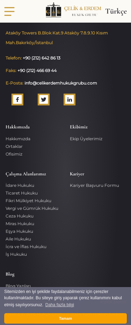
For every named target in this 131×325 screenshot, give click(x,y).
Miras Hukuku (20, 223)
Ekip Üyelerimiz (86, 138)
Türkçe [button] (116, 11)
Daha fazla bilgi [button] (59, 304)
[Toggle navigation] (9, 11)
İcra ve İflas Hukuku (26, 246)
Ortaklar (14, 146)
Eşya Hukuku (19, 231)
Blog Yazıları (18, 285)
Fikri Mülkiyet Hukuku (28, 200)
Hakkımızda (18, 138)
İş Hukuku (16, 254)
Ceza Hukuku (20, 216)
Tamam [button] (65, 318)
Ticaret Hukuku (22, 193)
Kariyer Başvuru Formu (94, 185)
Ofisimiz (14, 154)
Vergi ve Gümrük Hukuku (32, 208)
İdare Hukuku (20, 185)
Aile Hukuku (18, 238)
